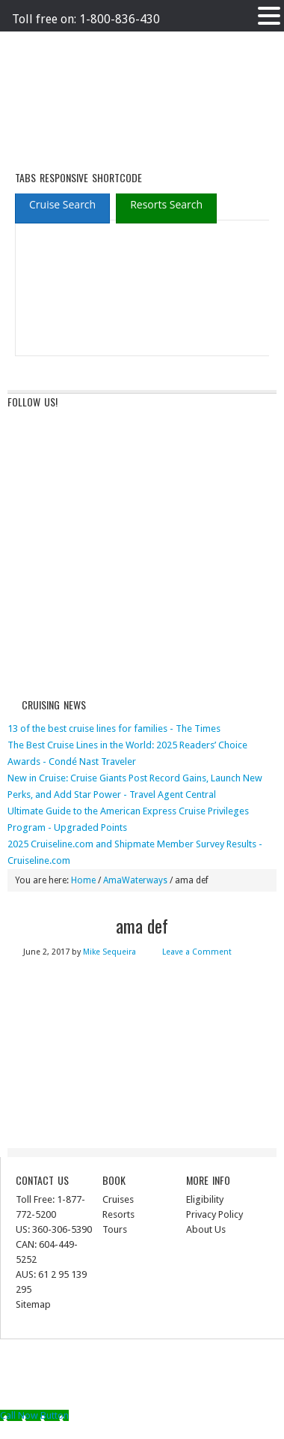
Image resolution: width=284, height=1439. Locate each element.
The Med (211, 43)
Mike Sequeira (109, 952)
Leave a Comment (197, 952)
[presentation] (62, 205)
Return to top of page (149, 1358)
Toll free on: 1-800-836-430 (86, 19)
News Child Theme (157, 1375)
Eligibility (204, 1199)
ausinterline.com (65, 94)
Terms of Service (152, 43)
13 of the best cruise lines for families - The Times (113, 728)
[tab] (62, 204)
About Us (206, 1229)
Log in (198, 1391)
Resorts (118, 1214)
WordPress (153, 1391)
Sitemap (33, 1304)
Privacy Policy (83, 43)
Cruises (118, 1199)
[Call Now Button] (34, 1415)
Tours (114, 1229)
